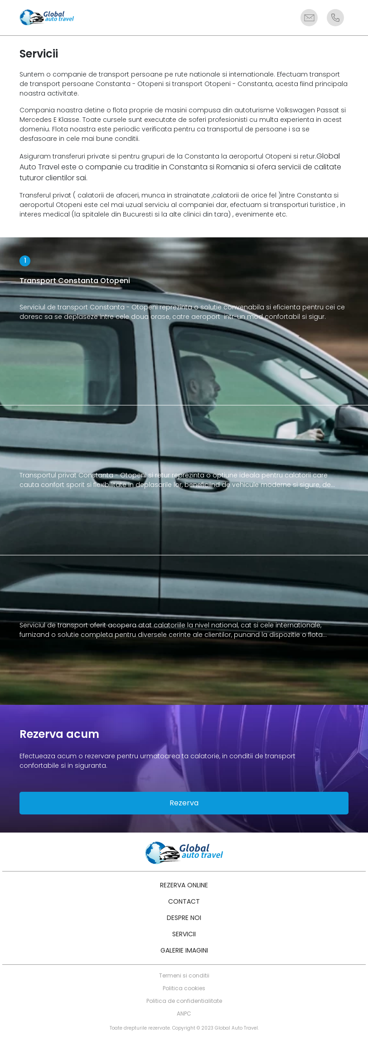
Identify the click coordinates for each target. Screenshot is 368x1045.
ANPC (184, 1013)
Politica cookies (184, 988)
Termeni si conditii (184, 975)
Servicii (184, 934)
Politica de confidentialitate (184, 1001)
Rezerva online (184, 885)
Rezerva (184, 803)
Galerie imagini (184, 950)
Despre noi (184, 917)
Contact (184, 901)
